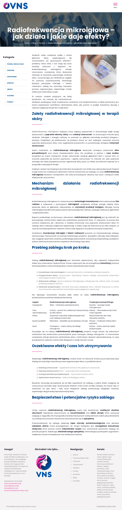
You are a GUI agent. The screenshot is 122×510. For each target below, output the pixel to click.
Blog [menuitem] (75, 475)
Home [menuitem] (75, 452)
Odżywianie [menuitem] (12, 77)
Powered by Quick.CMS (106, 504)
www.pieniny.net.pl (11, 483)
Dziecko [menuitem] (10, 83)
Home (26, 43)
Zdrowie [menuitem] (10, 70)
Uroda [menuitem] (9, 89)
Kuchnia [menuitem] (10, 96)
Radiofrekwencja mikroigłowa (45, 129)
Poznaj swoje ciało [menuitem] (15, 64)
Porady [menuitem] (10, 102)
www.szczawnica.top (12, 481)
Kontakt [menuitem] (76, 478)
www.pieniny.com (11, 485)
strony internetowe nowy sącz (16, 488)
